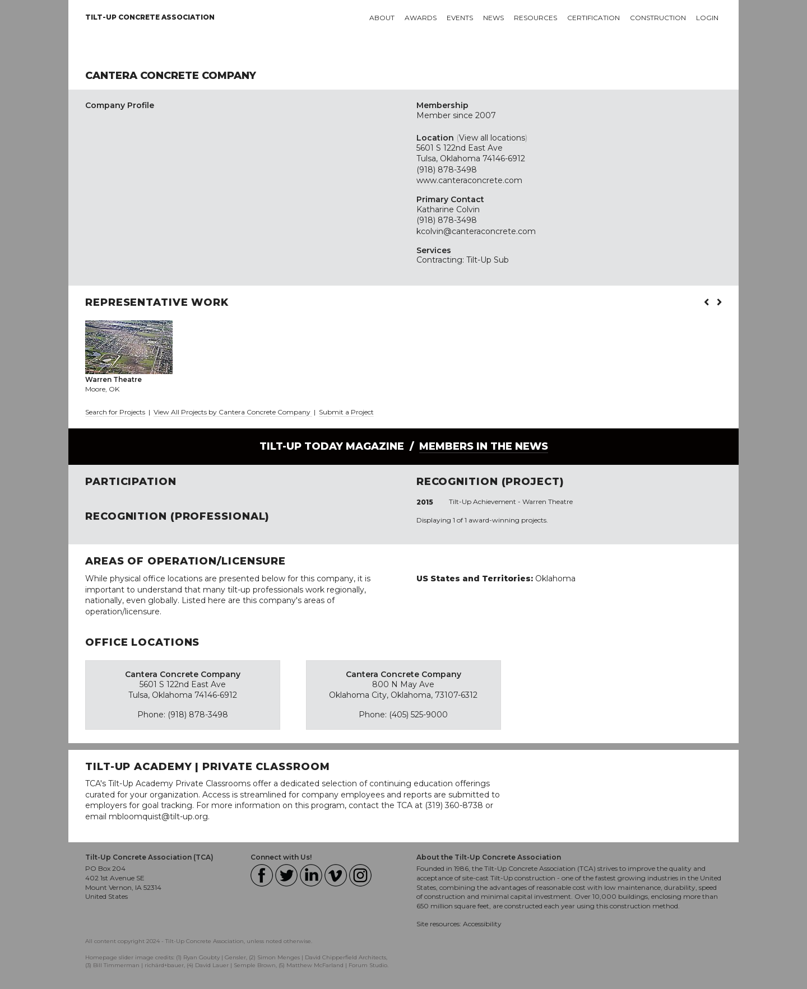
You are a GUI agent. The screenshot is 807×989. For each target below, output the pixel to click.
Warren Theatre (547, 501)
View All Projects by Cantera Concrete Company (233, 412)
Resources (535, 17)
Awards (421, 17)
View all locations (492, 138)
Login (707, 17)
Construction (658, 17)
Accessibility (482, 924)
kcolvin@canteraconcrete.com (476, 231)
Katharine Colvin (448, 209)
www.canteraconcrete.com (469, 180)
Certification (593, 17)
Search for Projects (115, 412)
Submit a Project (346, 412)
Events (460, 17)
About (382, 17)
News (493, 17)
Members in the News (483, 446)
